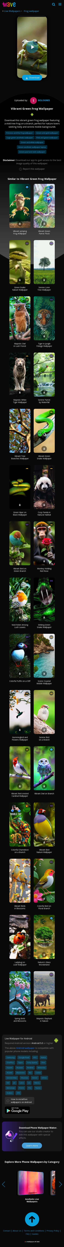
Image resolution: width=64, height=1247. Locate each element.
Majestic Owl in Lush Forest (20, 344)
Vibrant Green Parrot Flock (44, 232)
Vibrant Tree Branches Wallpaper (20, 457)
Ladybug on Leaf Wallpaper (19, 963)
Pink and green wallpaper (47, 137)
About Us (17, 1230)
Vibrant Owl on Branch (44, 793)
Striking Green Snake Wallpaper (44, 626)
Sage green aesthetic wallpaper (20, 137)
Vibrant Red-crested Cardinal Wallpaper (20, 794)
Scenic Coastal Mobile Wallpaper (44, 682)
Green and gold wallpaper (47, 133)
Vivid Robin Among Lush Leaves (20, 626)
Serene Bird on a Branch (44, 738)
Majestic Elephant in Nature (44, 1019)
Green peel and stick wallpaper (32, 152)
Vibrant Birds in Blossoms (19, 907)
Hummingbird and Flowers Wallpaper (20, 738)
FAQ (28, 1234)
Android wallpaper (25, 1048)
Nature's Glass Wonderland (44, 963)
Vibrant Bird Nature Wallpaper (44, 850)
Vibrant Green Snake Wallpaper (44, 457)
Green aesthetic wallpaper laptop (32, 147)
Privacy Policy (52, 1230)
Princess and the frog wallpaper (19, 133)
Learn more (32, 1145)
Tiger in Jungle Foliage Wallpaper (44, 344)
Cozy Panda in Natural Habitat (44, 513)
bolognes (39, 100)
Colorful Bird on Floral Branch (44, 907)
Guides (35, 1234)
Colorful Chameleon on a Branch (20, 850)
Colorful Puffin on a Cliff (19, 681)
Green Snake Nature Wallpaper (20, 288)
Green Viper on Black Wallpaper (20, 513)
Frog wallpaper (31, 11)
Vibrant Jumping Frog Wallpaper (20, 232)
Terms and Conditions (34, 1230)
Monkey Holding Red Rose (44, 569)
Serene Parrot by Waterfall (44, 401)
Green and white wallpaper (32, 142)
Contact (6, 1230)
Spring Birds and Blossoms (20, 1019)
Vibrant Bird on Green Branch (19, 569)
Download (32, 78)
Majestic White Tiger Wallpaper (20, 401)
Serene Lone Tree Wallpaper (44, 288)
